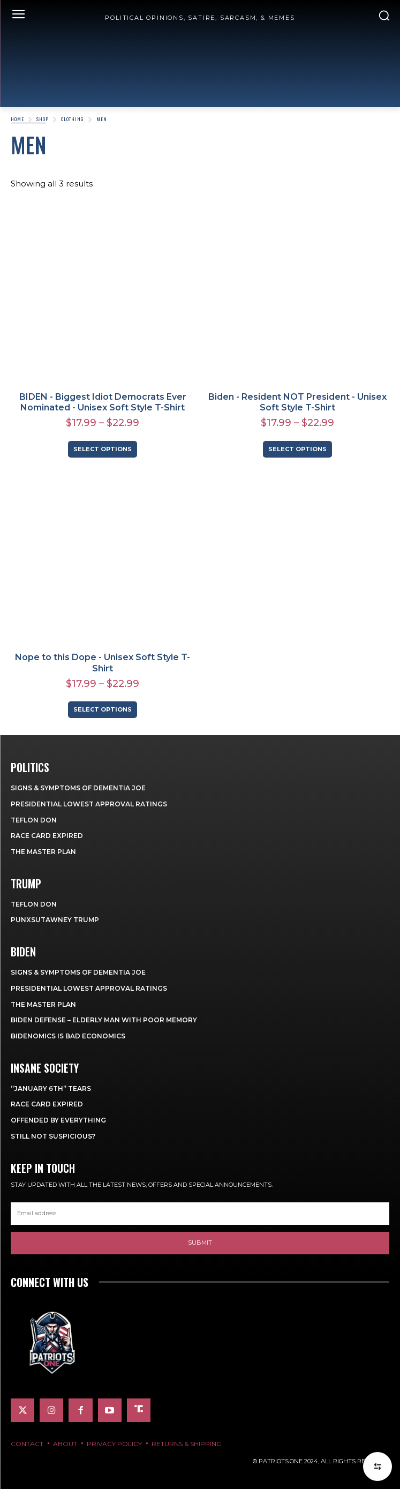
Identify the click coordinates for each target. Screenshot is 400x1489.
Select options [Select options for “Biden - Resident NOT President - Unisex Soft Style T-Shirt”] (297, 449)
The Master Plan (43, 852)
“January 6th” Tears (51, 1088)
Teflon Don (34, 820)
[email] (200, 1213)
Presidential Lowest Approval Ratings (89, 804)
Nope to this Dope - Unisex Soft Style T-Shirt (102, 663)
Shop (42, 119)
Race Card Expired (47, 836)
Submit (200, 1242)
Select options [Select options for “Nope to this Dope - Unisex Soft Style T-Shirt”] (102, 709)
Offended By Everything (58, 1120)
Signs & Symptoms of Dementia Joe (78, 788)
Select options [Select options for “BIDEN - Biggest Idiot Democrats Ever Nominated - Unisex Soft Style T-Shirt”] (102, 449)
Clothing (72, 119)
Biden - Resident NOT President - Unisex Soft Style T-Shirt (297, 402)
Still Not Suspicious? (53, 1136)
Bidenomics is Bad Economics (68, 1036)
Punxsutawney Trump (55, 920)
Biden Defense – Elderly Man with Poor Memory (104, 1020)
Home (17, 119)
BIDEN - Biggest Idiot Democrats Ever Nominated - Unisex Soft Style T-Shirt (102, 402)
